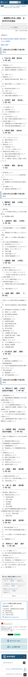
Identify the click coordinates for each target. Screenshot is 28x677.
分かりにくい (21, 585)
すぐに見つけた (7, 590)
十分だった (6, 580)
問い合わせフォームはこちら (10, 617)
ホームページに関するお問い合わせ (14, 668)
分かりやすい (6, 585)
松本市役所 (11, 657)
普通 (13, 580)
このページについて (7, 662)
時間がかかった (7, 592)
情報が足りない (21, 580)
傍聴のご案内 (4, 44)
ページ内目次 (14, 27)
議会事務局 (5, 606)
